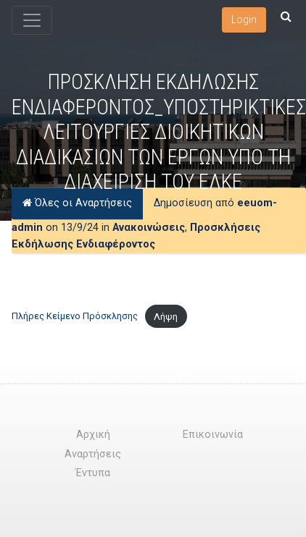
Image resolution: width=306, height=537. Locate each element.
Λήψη (166, 316)
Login (244, 19)
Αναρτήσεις (93, 454)
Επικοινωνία (213, 434)
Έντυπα (92, 473)
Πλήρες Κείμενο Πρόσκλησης (75, 316)
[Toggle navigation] (32, 20)
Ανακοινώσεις (148, 227)
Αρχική (93, 434)
